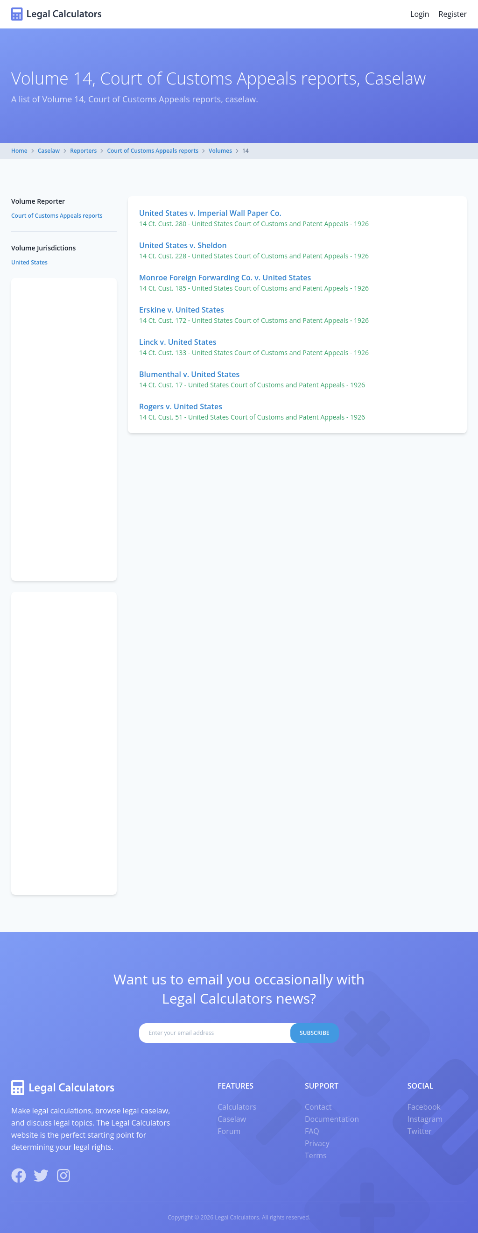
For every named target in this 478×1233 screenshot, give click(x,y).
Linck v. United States (178, 342)
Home (19, 151)
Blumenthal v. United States (189, 374)
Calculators (237, 1107)
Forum (229, 1131)
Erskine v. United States (181, 310)
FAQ (312, 1131)
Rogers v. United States (180, 406)
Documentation (332, 1119)
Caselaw (49, 151)
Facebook (424, 1107)
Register (453, 14)
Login (419, 14)
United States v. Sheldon (183, 245)
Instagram (425, 1119)
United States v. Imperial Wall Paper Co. (210, 213)
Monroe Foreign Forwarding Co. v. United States (225, 277)
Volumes (220, 151)
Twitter (420, 1131)
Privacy (317, 1143)
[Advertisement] (63, 429)
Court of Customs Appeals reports (152, 151)
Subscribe (315, 1033)
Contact (318, 1107)
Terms (316, 1155)
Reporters (83, 151)
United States (29, 262)
